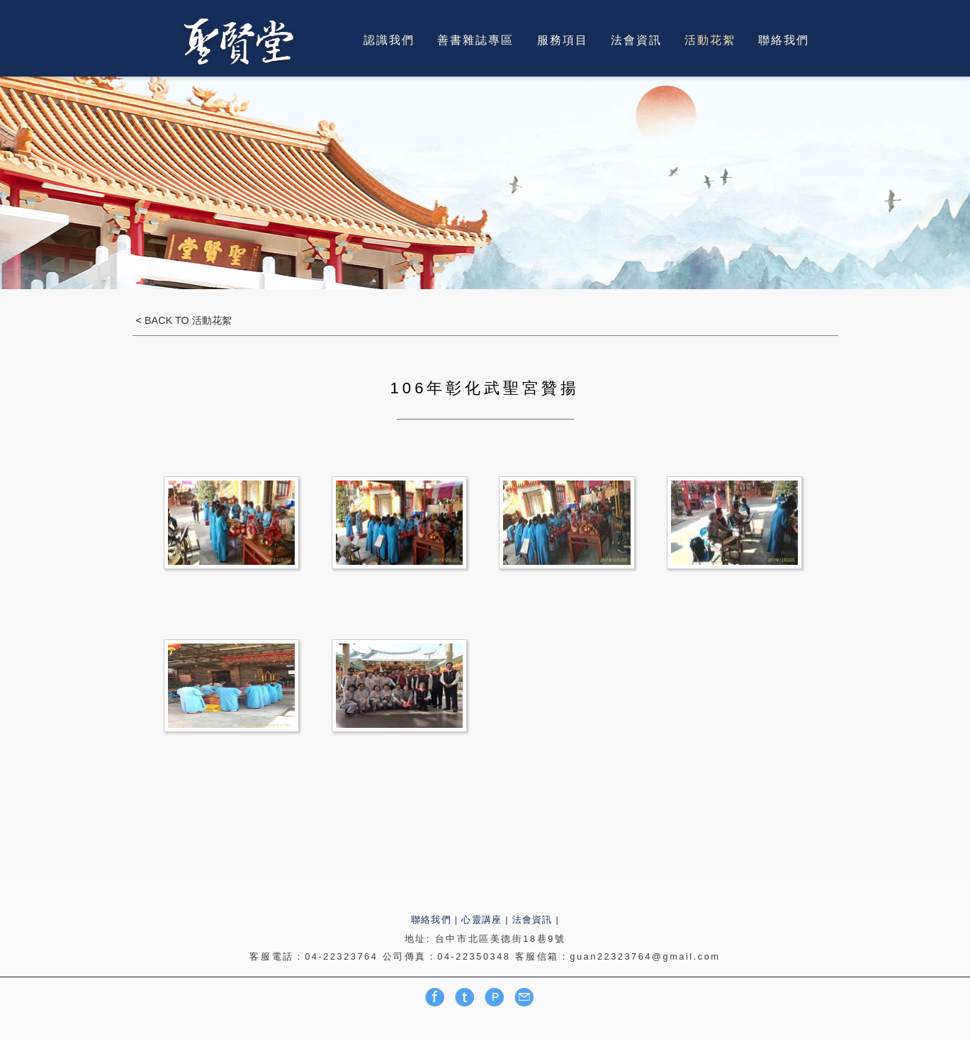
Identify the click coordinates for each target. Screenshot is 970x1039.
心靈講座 (481, 919)
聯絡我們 (783, 39)
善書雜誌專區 (475, 39)
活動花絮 (709, 39)
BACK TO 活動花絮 (187, 320)
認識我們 (388, 39)
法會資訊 (636, 39)
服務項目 (562, 39)
